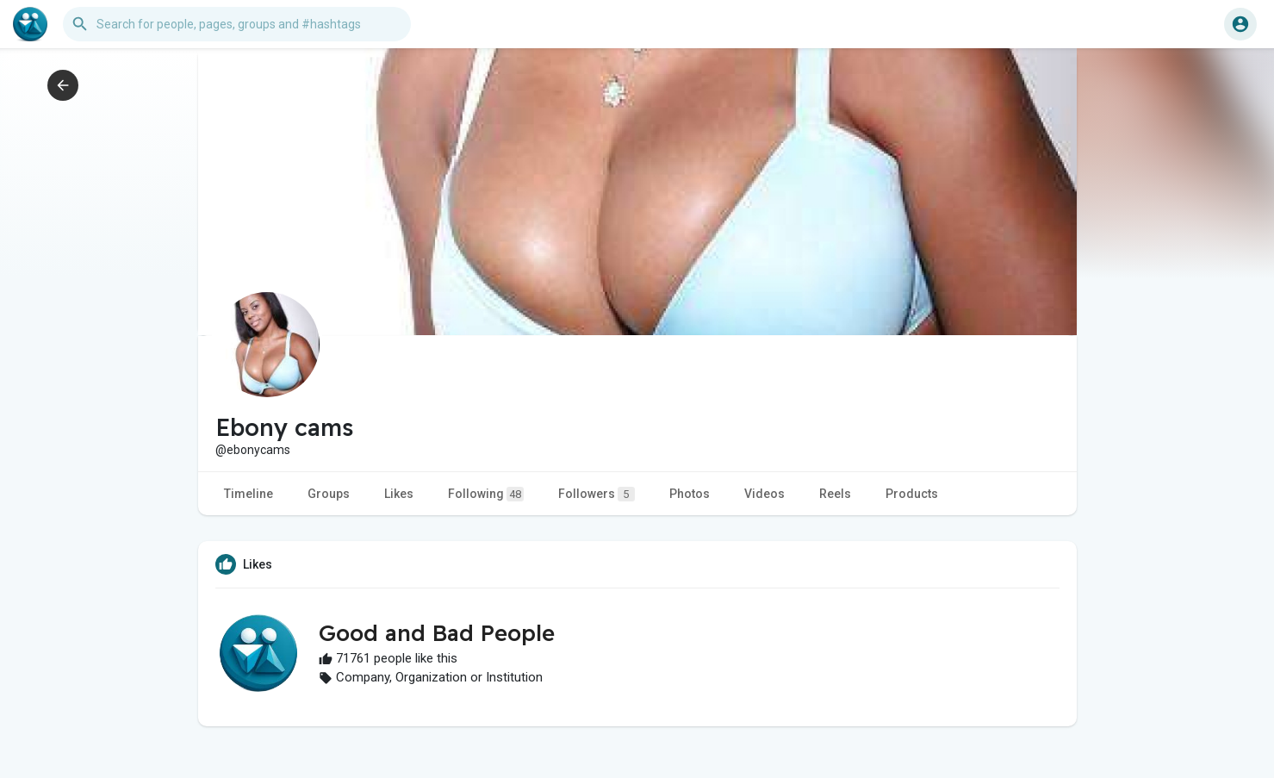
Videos (764, 494)
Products (912, 494)
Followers (596, 494)
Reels (835, 494)
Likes (398, 494)
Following (486, 494)
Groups (329, 494)
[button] (237, 24)
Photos (689, 494)
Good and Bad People (437, 633)
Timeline (248, 494)
